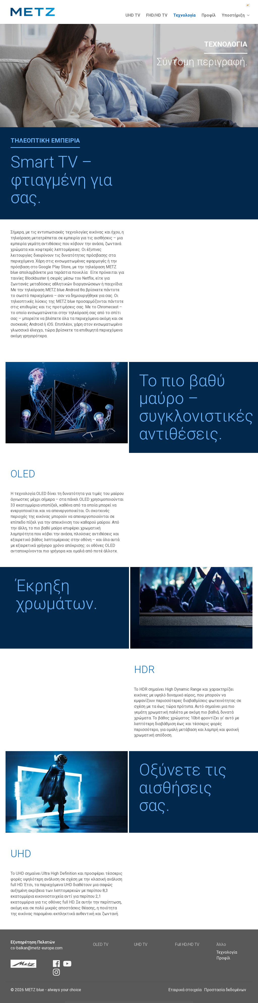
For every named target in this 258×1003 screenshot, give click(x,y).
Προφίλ (209, 15)
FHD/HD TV (156, 15)
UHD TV (132, 15)
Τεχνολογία (184, 15)
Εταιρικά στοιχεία (185, 989)
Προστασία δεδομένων (225, 989)
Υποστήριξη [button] (235, 15)
